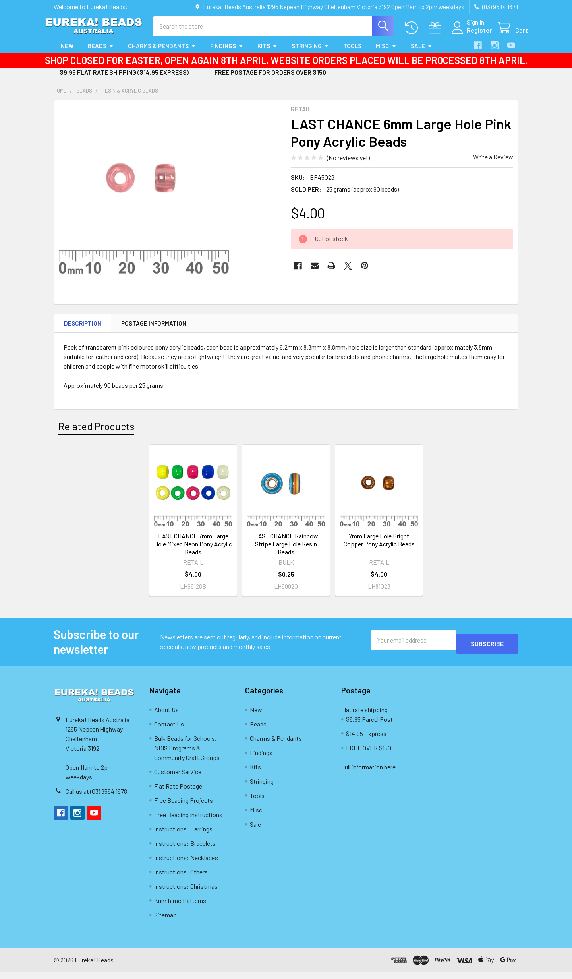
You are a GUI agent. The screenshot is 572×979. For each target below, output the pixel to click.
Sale (421, 52)
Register (469, 35)
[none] (144, 197)
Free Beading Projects (183, 807)
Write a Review (493, 164)
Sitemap (165, 922)
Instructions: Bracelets (185, 850)
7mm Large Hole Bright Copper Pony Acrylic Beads (379, 547)
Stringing (310, 52)
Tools (352, 52)
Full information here (368, 774)
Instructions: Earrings (183, 836)
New (67, 52)
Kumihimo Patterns (180, 907)
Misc (386, 52)
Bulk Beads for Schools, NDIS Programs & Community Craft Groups (187, 755)
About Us (166, 717)
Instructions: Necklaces (186, 864)
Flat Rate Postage (178, 793)
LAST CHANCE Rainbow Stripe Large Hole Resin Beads (286, 551)
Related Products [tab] (96, 433)
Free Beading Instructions (188, 822)
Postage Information (153, 330)
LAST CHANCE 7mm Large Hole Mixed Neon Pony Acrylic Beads (193, 551)
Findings (226, 52)
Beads (101, 52)
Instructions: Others (181, 879)
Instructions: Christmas (186, 893)
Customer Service (177, 779)
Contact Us (169, 731)
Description (82, 330)
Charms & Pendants (162, 52)
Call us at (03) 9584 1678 (96, 798)
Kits (267, 52)
